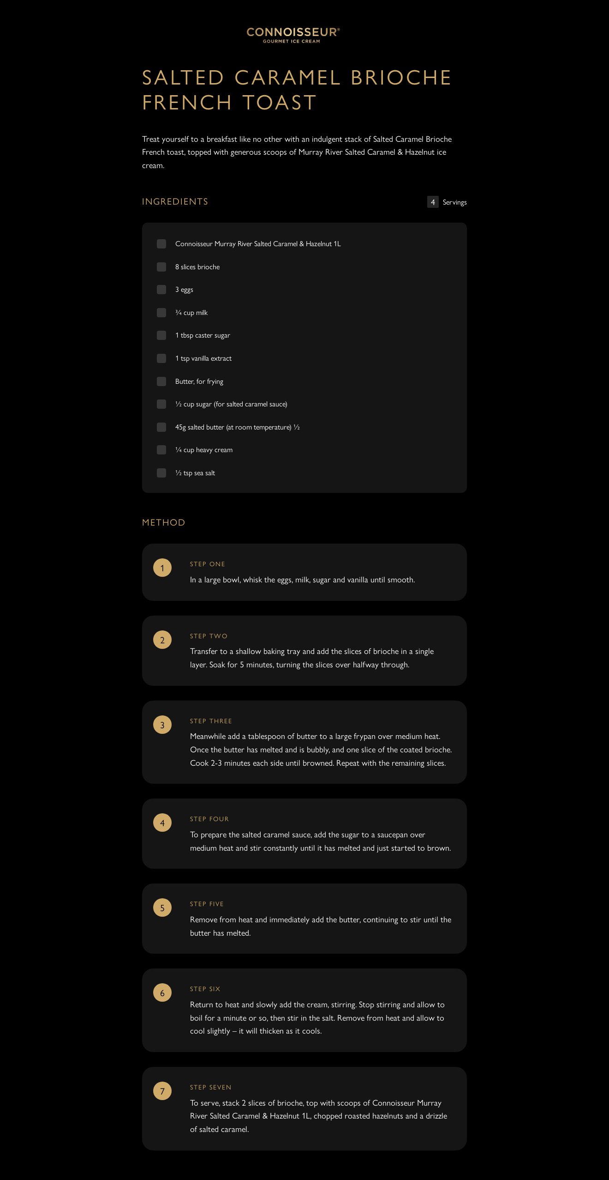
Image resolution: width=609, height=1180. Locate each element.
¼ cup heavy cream (204, 449)
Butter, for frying (199, 380)
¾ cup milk (191, 312)
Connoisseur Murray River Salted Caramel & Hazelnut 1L (258, 243)
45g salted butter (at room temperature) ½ (237, 426)
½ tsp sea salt (195, 472)
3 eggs (184, 289)
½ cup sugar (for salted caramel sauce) (231, 403)
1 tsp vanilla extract (203, 357)
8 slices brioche (197, 266)
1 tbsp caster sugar (202, 334)
